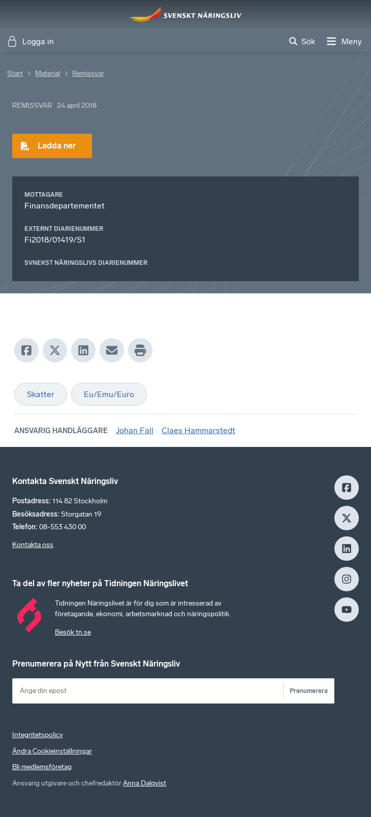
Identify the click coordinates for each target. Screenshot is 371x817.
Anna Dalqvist (144, 783)
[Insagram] (346, 579)
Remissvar (88, 73)
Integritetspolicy (37, 735)
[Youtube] (346, 609)
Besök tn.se (73, 632)
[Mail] (112, 350)
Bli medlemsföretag (42, 767)
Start (15, 73)
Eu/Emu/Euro (109, 394)
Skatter (40, 394)
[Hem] (185, 14)
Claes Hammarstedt (198, 430)
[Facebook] (26, 350)
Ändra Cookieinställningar (52, 751)
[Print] (140, 350)
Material (47, 73)
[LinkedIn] (83, 350)
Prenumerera (309, 690)
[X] (55, 350)
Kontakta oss (32, 544)
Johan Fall (134, 430)
